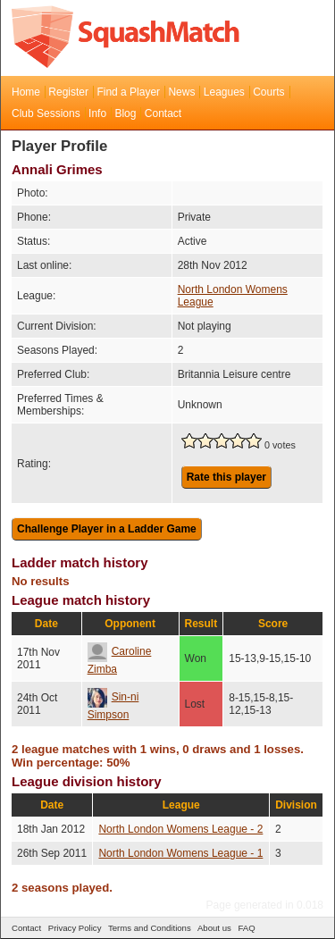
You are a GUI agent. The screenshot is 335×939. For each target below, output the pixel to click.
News (181, 92)
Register (68, 92)
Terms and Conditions (149, 928)
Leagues (224, 92)
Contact (163, 113)
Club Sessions (46, 113)
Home (26, 92)
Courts (268, 92)
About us (214, 928)
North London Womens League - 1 (180, 853)
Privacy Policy (75, 928)
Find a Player (128, 92)
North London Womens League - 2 (180, 829)
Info (97, 113)
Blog (125, 113)
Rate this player (226, 477)
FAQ (246, 928)
